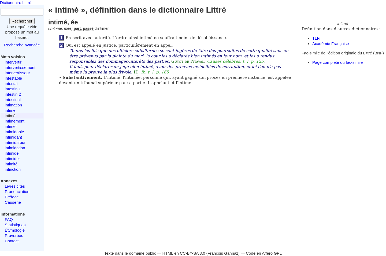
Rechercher (22, 21)
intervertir (13, 62)
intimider (12, 158)
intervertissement (20, 67)
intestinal (13, 99)
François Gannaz (223, 253)
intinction (13, 169)
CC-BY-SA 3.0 (192, 253)
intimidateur (15, 142)
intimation (13, 105)
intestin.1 (13, 89)
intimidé (12, 153)
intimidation (15, 148)
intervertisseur (17, 73)
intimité (11, 164)
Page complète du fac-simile (337, 62)
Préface (12, 197)
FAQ (9, 219)
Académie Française (330, 43)
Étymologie (15, 230)
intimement (14, 121)
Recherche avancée (22, 45)
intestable (13, 78)
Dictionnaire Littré (15, 2)
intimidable (14, 131)
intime (10, 110)
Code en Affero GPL (264, 253)
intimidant (13, 137)
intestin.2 (13, 94)
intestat (11, 83)
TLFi (316, 38)
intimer (11, 126)
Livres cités (15, 186)
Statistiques (15, 224)
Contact (12, 241)
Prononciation (17, 191)
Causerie (13, 202)
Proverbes (14, 235)
